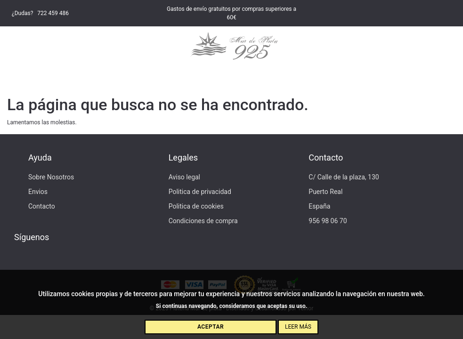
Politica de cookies (196, 206)
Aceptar (210, 326)
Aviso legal (184, 177)
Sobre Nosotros (51, 177)
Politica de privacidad (200, 191)
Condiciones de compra (203, 221)
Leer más (298, 326)
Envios (38, 191)
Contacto (41, 206)
